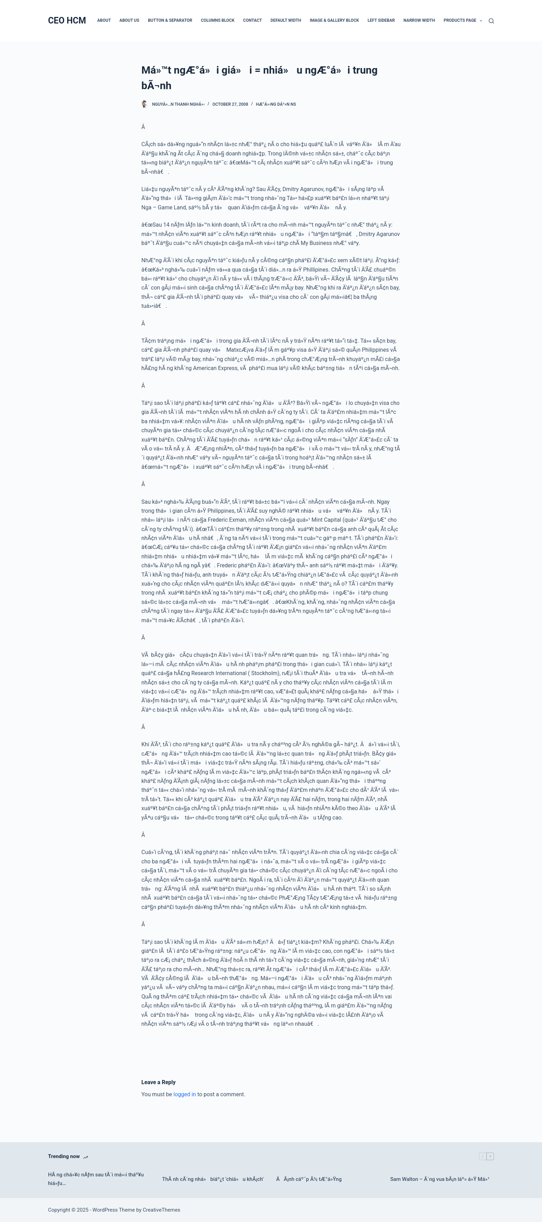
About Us (129, 20)
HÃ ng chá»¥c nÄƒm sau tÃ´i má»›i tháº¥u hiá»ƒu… (96, 1179)
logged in (185, 1094)
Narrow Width (419, 20)
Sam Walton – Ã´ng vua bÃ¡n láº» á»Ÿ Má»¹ (439, 1179)
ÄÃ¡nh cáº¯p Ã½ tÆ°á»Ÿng (309, 1179)
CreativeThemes (161, 1210)
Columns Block (217, 20)
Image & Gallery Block (334, 20)
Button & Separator (170, 20)
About (104, 20)
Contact (252, 20)
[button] (481, 21)
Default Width (286, 20)
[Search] (491, 20)
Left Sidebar (381, 20)
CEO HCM (67, 21)
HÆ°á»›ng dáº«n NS (276, 104)
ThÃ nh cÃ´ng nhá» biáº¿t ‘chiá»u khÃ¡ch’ (213, 1179)
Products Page (464, 21)
